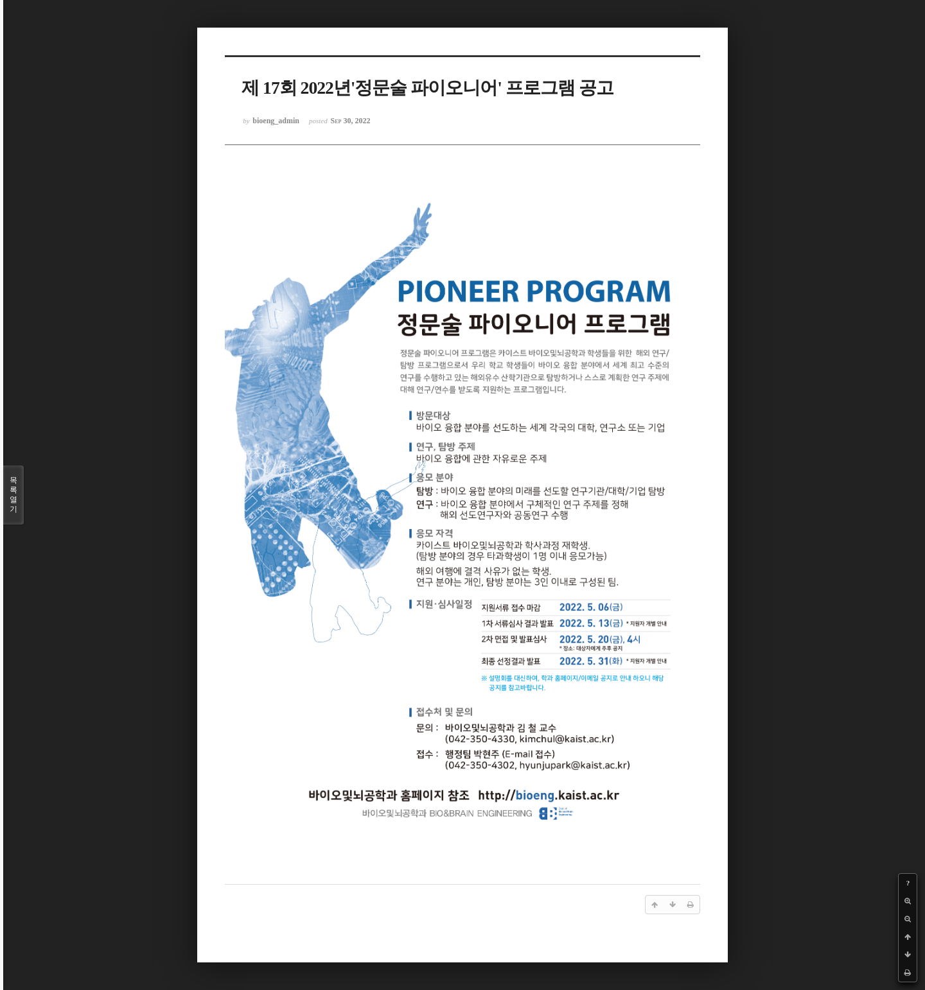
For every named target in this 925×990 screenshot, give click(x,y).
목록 (13, 495)
